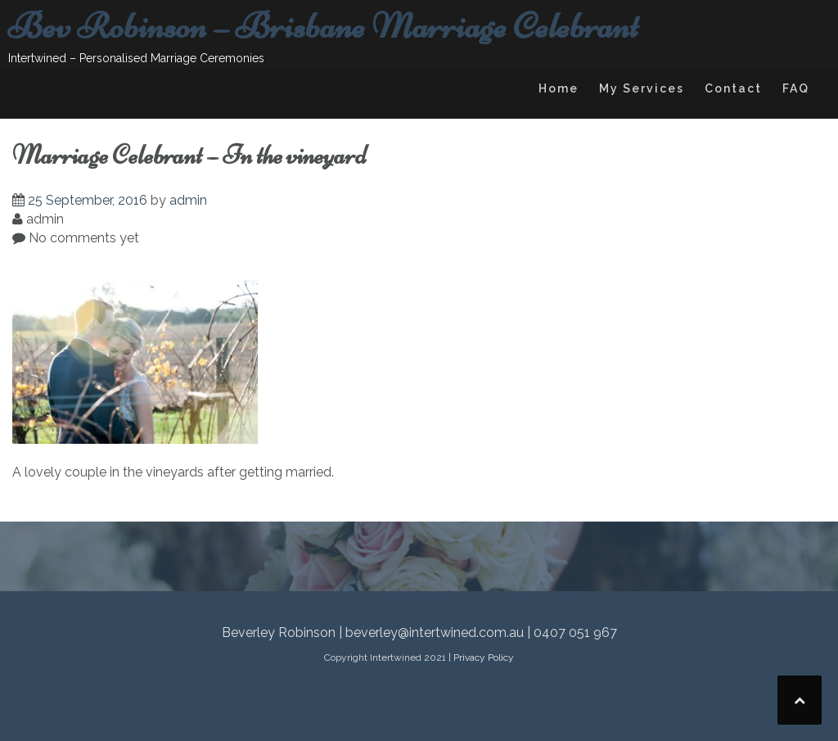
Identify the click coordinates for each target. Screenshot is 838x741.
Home (558, 88)
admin (188, 200)
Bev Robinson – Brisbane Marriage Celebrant (323, 25)
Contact (733, 88)
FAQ (795, 88)
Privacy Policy (483, 657)
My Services (641, 88)
